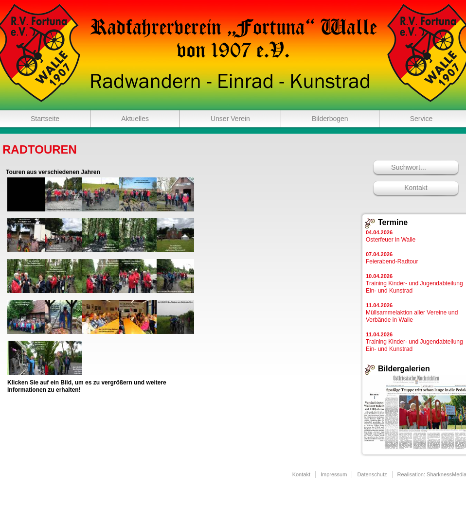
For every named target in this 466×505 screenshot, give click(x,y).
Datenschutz (372, 474)
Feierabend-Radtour (392, 258)
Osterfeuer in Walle (390, 236)
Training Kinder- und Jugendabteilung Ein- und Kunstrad (414, 283)
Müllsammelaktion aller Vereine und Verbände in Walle (412, 312)
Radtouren (39, 149)
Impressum (334, 474)
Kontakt (415, 188)
